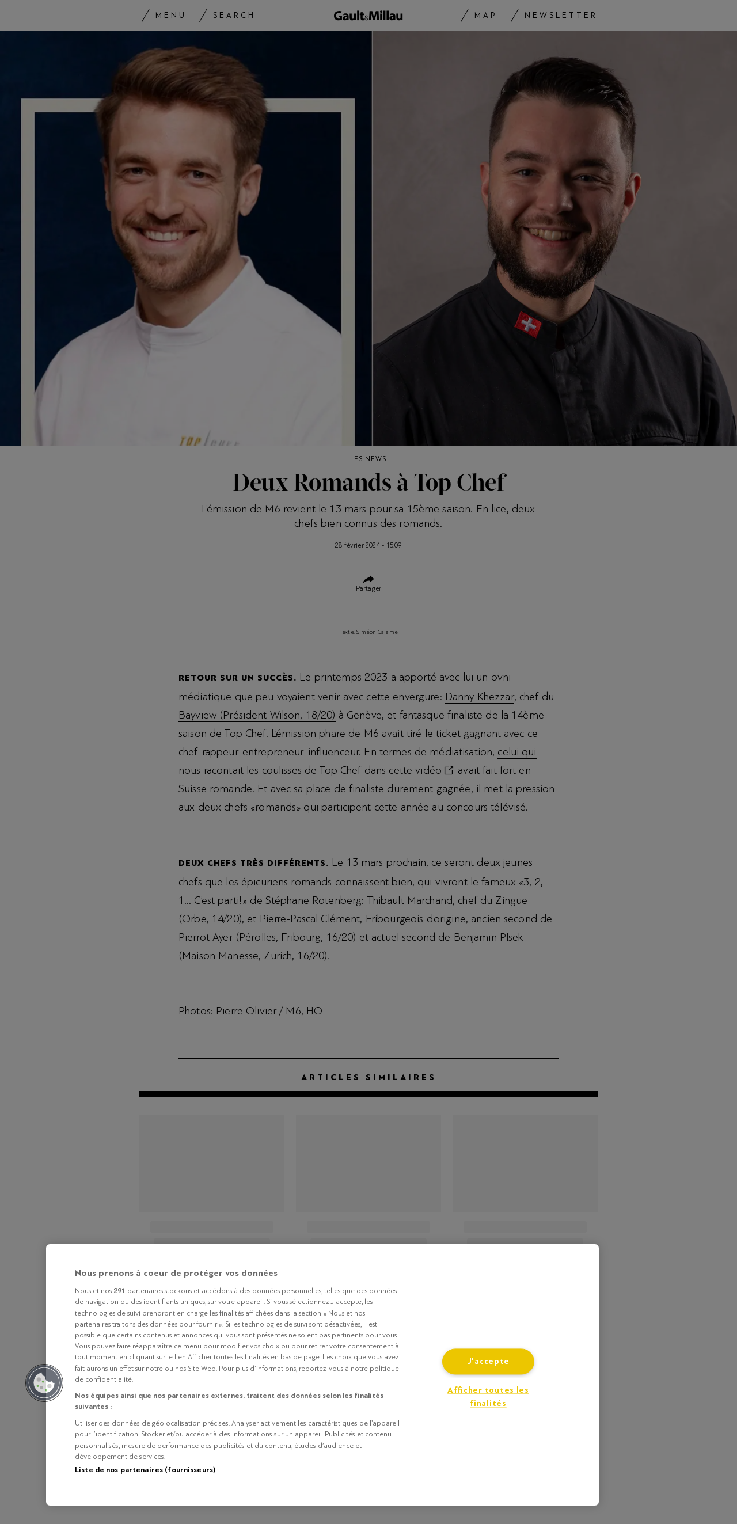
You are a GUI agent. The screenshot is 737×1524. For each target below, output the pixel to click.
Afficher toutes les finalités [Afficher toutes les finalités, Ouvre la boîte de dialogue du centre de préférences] (488, 1397)
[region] (322, 1375)
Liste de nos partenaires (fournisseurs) (145, 1469)
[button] (44, 1383)
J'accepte (488, 1362)
